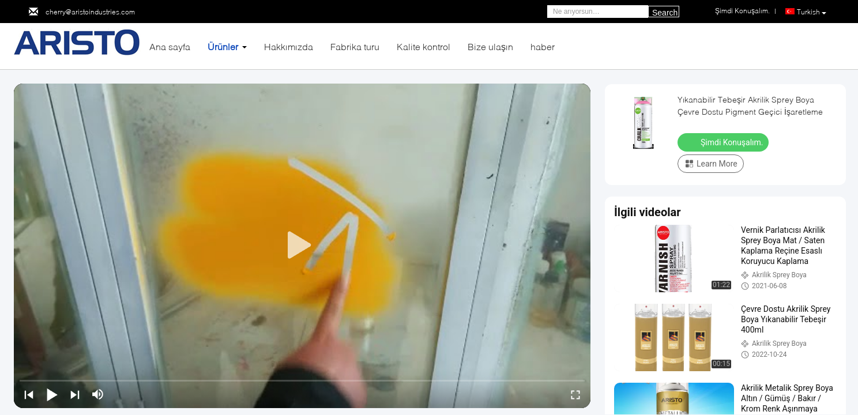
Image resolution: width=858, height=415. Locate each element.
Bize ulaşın (490, 46)
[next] (74, 394)
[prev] (28, 394)
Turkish (811, 12)
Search (665, 12)
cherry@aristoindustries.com (90, 11)
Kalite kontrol (423, 46)
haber (542, 46)
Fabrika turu (354, 46)
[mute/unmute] (98, 394)
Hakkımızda (288, 46)
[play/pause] (51, 394)
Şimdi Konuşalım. (724, 142)
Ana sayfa (169, 46)
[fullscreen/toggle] (575, 394)
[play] (302, 245)
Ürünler (223, 46)
